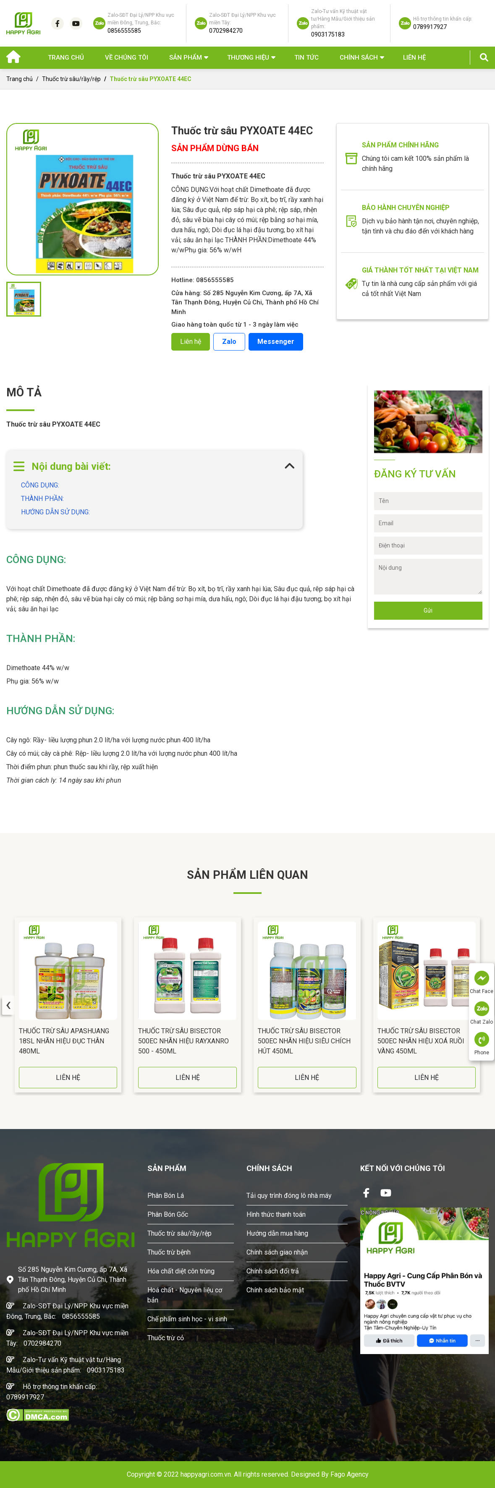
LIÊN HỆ (68, 1078)
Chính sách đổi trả (272, 1271)
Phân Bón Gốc (167, 1214)
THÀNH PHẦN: (42, 499)
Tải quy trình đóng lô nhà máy (289, 1196)
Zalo (229, 342)
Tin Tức (306, 57)
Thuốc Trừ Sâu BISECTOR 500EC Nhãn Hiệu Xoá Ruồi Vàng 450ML (420, 1041)
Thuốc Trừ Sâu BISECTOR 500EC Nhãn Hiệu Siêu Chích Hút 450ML (304, 1041)
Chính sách (359, 57)
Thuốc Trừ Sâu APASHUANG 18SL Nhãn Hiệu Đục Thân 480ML (64, 1041)
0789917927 (25, 1397)
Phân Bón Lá (165, 1196)
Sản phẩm (185, 57)
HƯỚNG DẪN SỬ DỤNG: (55, 512)
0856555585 (81, 1316)
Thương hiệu (248, 57)
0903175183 (106, 1370)
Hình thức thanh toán (276, 1214)
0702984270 (42, 1343)
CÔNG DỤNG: (40, 485)
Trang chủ (66, 57)
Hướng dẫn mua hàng (277, 1233)
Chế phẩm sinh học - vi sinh (187, 1319)
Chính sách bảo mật (275, 1290)
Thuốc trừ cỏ (165, 1338)
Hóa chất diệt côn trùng (181, 1271)
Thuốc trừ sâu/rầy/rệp (71, 79)
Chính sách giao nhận (277, 1252)
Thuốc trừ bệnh (169, 1252)
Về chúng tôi (126, 57)
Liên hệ (414, 57)
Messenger (275, 342)
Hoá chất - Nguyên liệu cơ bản (184, 1295)
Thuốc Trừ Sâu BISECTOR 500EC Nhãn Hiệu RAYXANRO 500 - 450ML (183, 1041)
